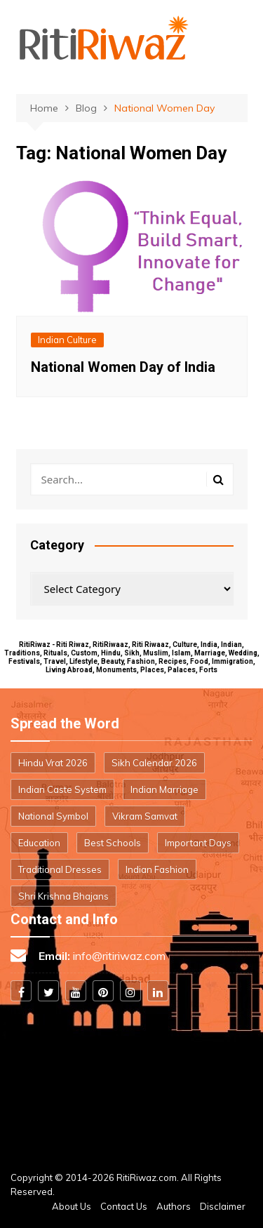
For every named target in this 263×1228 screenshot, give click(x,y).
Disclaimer (222, 1206)
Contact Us (123, 1206)
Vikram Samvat (144, 816)
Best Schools (112, 842)
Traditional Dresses (60, 869)
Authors (173, 1206)
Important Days (198, 842)
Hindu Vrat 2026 (53, 762)
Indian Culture (67, 339)
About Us (71, 1206)
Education (39, 842)
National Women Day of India (123, 367)
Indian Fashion (157, 869)
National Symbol (53, 816)
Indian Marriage (164, 789)
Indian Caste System (62, 789)
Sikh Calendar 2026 (154, 762)
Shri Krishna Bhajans (63, 896)
